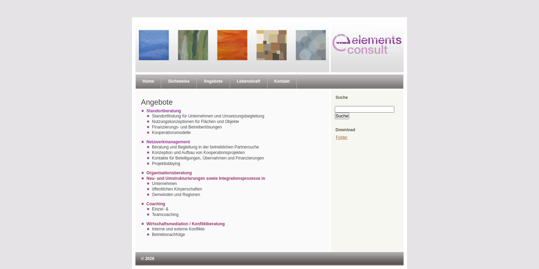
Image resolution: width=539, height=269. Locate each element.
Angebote (213, 81)
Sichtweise (178, 81)
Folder (342, 137)
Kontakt (282, 81)
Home (148, 81)
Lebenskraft (248, 81)
